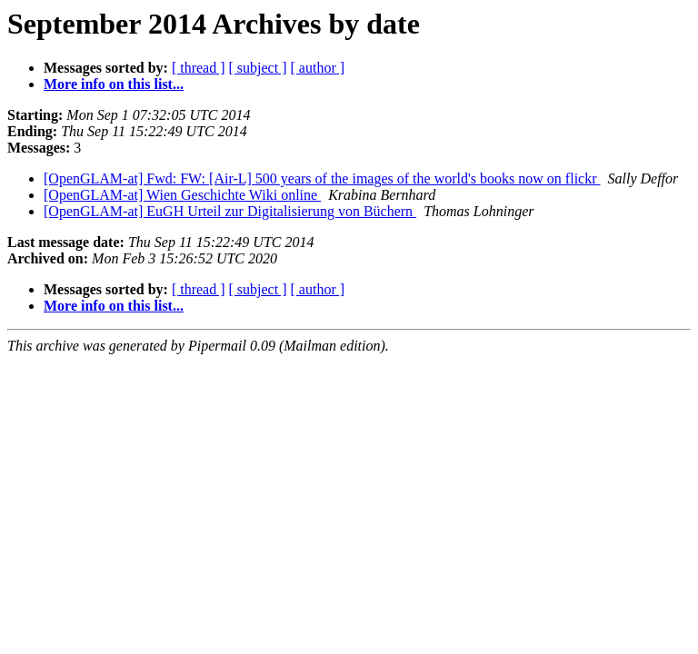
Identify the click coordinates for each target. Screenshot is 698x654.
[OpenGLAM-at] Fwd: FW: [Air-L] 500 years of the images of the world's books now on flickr (322, 178)
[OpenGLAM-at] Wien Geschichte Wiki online (182, 195)
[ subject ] (258, 67)
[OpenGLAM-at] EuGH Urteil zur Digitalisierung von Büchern (230, 211)
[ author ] (318, 67)
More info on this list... (114, 84)
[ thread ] (198, 67)
